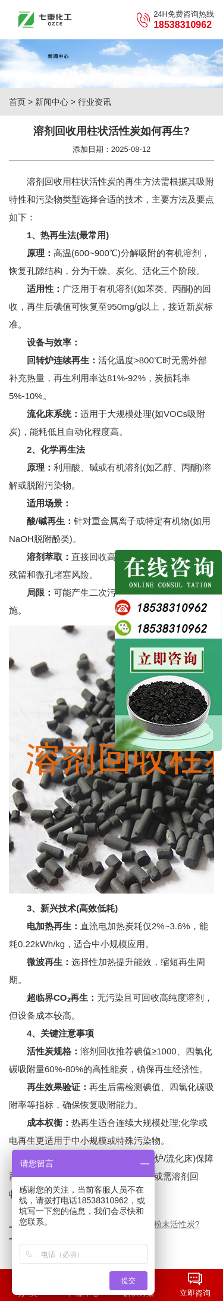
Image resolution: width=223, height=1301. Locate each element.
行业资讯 (94, 102)
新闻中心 (51, 102)
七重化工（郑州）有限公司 (44, 19)
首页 (17, 102)
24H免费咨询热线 (175, 20)
